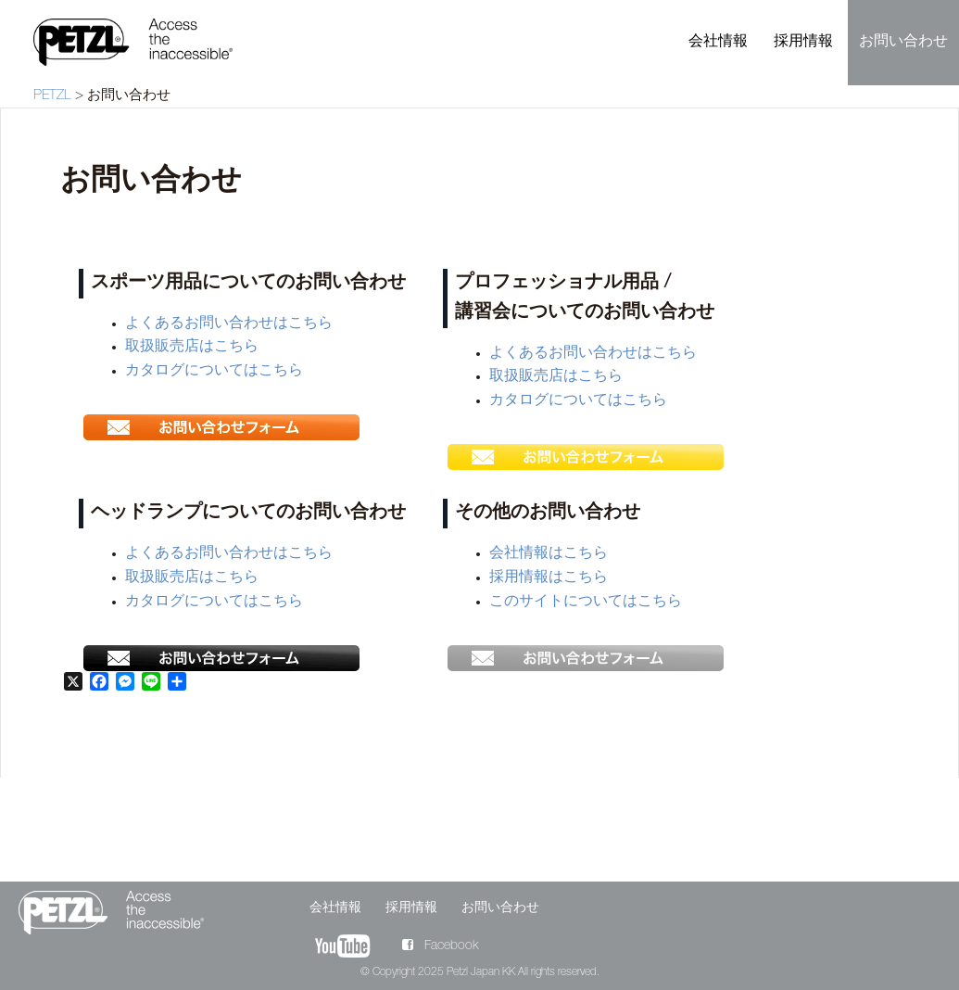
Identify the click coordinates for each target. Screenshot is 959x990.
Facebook (440, 946)
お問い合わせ (903, 42)
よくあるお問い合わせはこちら (229, 324)
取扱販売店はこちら (192, 347)
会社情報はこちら (548, 554)
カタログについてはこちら (214, 371)
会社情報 (718, 42)
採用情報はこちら (548, 578)
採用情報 (803, 42)
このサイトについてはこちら (585, 602)
